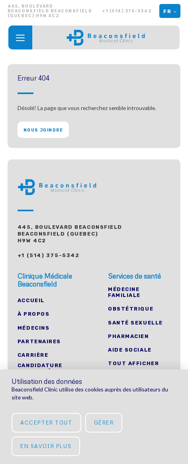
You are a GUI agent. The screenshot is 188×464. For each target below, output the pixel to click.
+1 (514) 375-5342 (126, 11)
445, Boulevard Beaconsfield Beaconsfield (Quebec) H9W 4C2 (70, 234)
